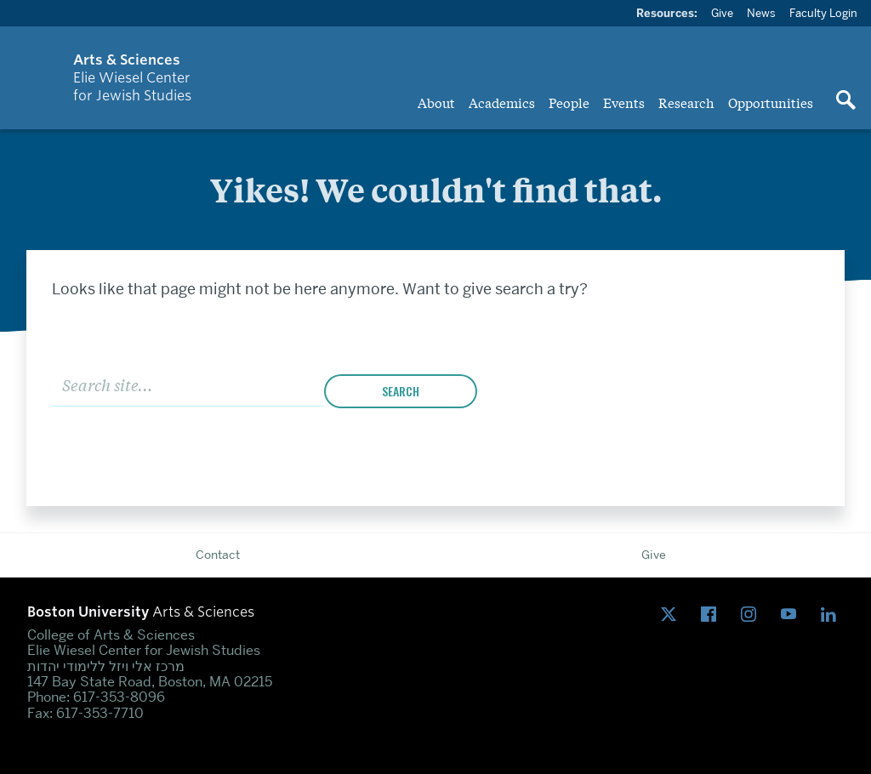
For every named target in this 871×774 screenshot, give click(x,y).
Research (686, 102)
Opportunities (770, 102)
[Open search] (845, 101)
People (569, 102)
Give (722, 12)
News (761, 12)
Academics (502, 102)
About (436, 102)
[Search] (188, 384)
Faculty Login (823, 12)
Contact (218, 554)
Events (624, 102)
